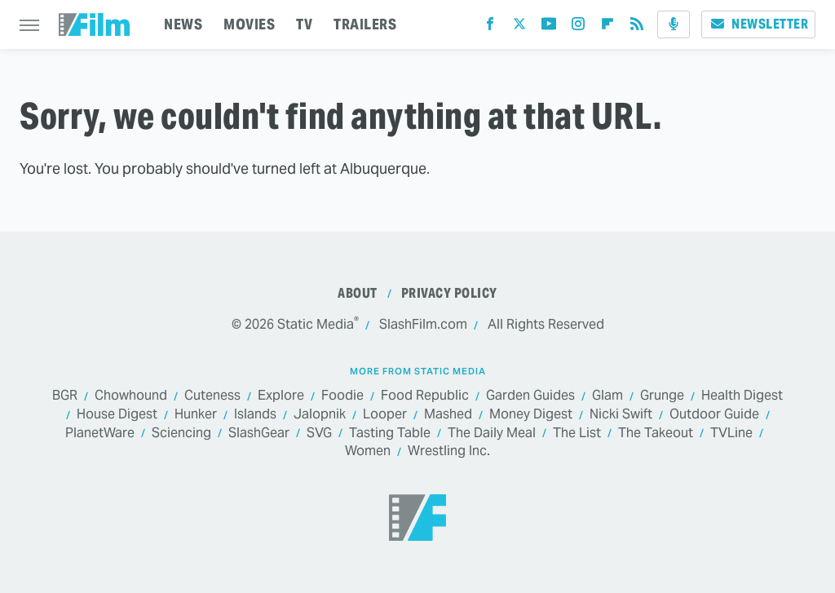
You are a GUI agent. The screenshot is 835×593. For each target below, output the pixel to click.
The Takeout (655, 433)
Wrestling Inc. (449, 451)
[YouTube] (549, 27)
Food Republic (425, 396)
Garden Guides (530, 396)
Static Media (315, 324)
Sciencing (181, 433)
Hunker (196, 415)
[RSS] (637, 27)
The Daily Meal (492, 433)
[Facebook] (490, 27)
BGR (64, 396)
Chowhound (131, 396)
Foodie (342, 396)
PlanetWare (100, 433)
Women (368, 451)
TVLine (731, 433)
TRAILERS (365, 24)
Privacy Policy (449, 293)
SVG (319, 433)
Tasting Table (390, 433)
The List (577, 433)
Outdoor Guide (714, 415)
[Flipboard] (607, 27)
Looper (385, 415)
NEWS (183, 24)
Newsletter (758, 24)
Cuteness (212, 396)
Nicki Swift (621, 415)
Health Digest (742, 396)
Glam (607, 396)
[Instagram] (578, 27)
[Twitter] (519, 27)
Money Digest (530, 415)
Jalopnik (320, 415)
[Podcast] (673, 24)
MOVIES (249, 24)
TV (304, 24)
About (358, 293)
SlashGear (258, 433)
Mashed (448, 415)
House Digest (117, 415)
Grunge (662, 396)
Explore (281, 396)
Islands (255, 415)
